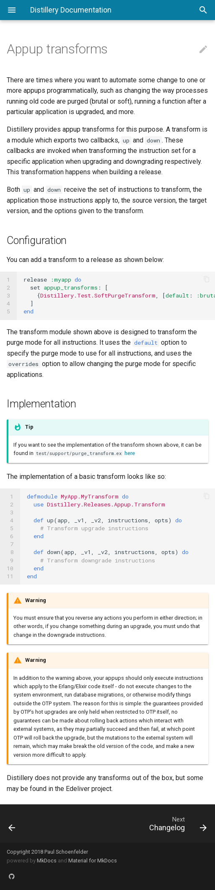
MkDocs (47, 860)
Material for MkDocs (92, 860)
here (129, 453)
